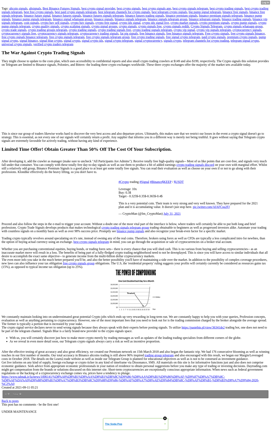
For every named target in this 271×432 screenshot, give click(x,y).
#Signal (144, 182)
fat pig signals (129, 33)
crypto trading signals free (114, 30)
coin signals (31, 22)
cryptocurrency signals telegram (58, 33)
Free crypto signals (217, 33)
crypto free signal (106, 22)
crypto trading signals (82, 30)
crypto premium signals (214, 22)
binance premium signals (181, 15)
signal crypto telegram (119, 40)
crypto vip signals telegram (213, 30)
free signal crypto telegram (183, 37)
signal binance (29, 40)
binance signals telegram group (167, 19)
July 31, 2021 (172, 213)
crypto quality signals (45, 26)
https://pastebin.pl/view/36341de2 (203, 327)
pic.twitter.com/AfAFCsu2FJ (211, 207)
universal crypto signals (17, 44)
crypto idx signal (130, 22)
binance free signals (235, 12)
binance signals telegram (130, 19)
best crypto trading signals (226, 8)
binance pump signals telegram (31, 19)
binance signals (103, 19)
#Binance (156, 182)
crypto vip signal (184, 30)
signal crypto (72, 40)
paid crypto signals (214, 37)
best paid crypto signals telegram (76, 12)
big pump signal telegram (205, 12)
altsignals (35, 8)
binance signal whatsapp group (72, 19)
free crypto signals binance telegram (25, 37)
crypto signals (128, 26)
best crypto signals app (156, 8)
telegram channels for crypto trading (206, 40)
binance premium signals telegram (221, 15)
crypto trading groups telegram (47, 30)
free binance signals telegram (184, 33)
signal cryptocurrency (148, 40)
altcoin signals (18, 8)
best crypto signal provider (98, 8)
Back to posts (10, 401)
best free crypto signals (38, 12)
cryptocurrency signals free (19, 33)
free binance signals (152, 33)
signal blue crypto (50, 40)
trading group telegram (159, 355)
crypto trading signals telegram (152, 30)
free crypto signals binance (248, 33)
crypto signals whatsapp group (243, 26)
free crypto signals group (79, 263)
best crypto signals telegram (190, 8)
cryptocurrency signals (247, 30)
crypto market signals (184, 22)
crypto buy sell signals (54, 22)
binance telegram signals (204, 19)
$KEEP (166, 182)
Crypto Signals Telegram (206, 26)
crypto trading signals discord (195, 164)
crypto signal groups (104, 26)
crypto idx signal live (155, 22)
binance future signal (37, 15)
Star (17, 394)
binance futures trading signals (144, 15)
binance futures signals (66, 15)
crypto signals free (150, 26)
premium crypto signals (242, 37)
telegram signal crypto (245, 40)
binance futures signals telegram (103, 15)
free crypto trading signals (148, 37)
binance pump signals (130, 231)
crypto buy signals (82, 22)
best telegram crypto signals (169, 12)
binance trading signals (236, 19)
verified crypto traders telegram (53, 44)
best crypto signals (128, 8)
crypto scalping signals (75, 26)
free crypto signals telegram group (107, 37)
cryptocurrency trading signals (99, 33)
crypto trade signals (14, 30)
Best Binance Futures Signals (61, 8)
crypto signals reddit (176, 26)
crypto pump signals (244, 22)
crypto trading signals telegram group (125, 227)
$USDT (179, 182)
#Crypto (124, 182)
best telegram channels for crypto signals (124, 12)
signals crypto (172, 40)
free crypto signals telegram (66, 37)
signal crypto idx (92, 40)
